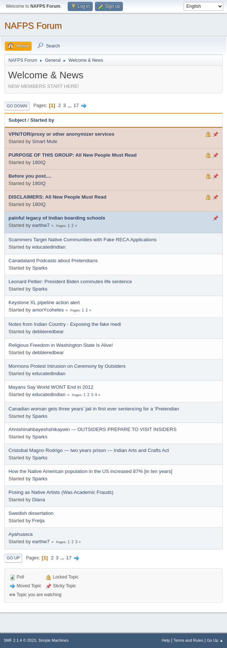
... (70, 105)
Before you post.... (29, 176)
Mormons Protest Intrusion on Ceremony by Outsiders (67, 366)
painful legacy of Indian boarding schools (56, 218)
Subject (17, 120)
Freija (38, 520)
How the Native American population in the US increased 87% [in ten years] (90, 471)
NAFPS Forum (33, 26)
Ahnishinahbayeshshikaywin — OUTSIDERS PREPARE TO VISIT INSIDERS (92, 429)
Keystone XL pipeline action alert (44, 302)
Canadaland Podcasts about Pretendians (52, 260)
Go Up (13, 558)
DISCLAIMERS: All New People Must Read (57, 197)
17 (76, 105)
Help (166, 640)
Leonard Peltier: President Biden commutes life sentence (70, 281)
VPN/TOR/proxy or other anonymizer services (61, 134)
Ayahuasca (20, 534)
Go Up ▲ (215, 640)
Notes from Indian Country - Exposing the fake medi (64, 324)
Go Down (17, 106)
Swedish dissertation (30, 513)
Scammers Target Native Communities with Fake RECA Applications (82, 239)
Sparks (39, 268)
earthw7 (40, 225)
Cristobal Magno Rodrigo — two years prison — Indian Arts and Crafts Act (88, 450)
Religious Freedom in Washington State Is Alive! (60, 345)
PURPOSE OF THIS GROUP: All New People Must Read (72, 155)
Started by (42, 120)
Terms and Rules (188, 640)
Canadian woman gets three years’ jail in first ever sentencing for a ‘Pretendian (93, 409)
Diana (38, 499)
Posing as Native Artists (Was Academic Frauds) (60, 492)
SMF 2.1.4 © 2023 (20, 640)
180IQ (38, 162)
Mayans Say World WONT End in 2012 (50, 387)
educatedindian (48, 247)
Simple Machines (53, 640)
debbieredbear (48, 331)
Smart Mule (44, 141)
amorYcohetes (48, 310)
